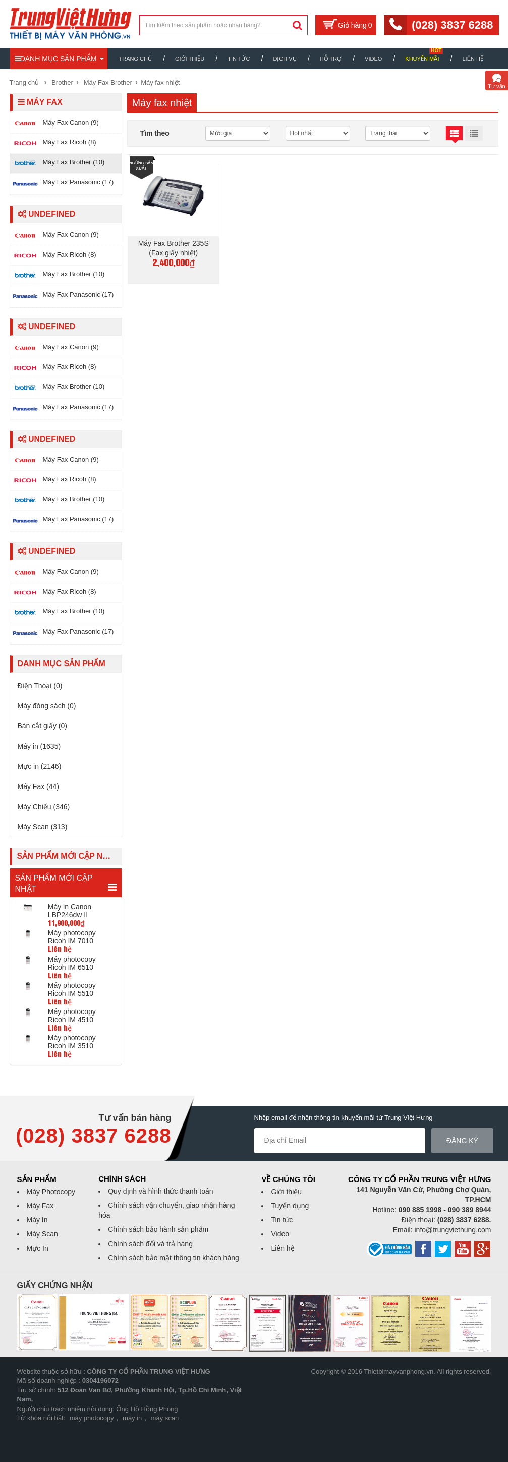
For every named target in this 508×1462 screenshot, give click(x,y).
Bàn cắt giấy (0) (42, 726)
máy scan (165, 1418)
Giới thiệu (189, 58)
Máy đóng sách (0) (47, 706)
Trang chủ (135, 58)
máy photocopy (92, 1418)
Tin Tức (239, 58)
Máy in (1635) (39, 746)
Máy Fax (40, 1206)
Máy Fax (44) (38, 786)
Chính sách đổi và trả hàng (150, 1244)
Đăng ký (462, 1141)
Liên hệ (472, 58)
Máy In (37, 1220)
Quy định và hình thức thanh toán (160, 1191)
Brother (62, 82)
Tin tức (282, 1220)
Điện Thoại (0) (40, 686)
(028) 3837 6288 (452, 25)
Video (373, 58)
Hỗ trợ (331, 58)
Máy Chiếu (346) (44, 807)
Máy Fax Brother (108, 82)
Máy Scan (42, 1234)
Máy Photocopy (51, 1192)
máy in (132, 1418)
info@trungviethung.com (453, 1230)
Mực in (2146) (40, 766)
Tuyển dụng (290, 1206)
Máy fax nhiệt (160, 82)
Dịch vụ (284, 58)
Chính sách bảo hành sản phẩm (158, 1229)
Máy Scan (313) (43, 827)
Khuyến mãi (422, 58)
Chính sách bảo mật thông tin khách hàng (173, 1258)
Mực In (37, 1248)
